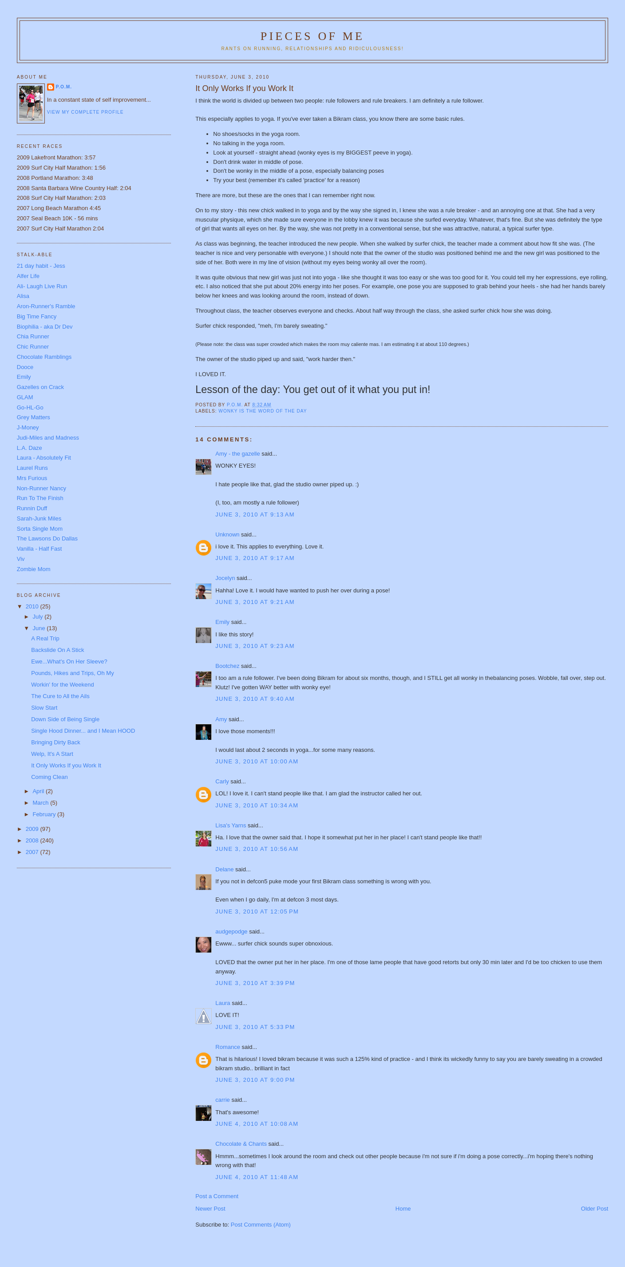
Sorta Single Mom (40, 528)
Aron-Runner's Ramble (46, 306)
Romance (227, 1047)
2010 (33, 606)
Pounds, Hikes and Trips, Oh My (72, 673)
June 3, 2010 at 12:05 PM (257, 911)
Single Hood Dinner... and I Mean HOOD (83, 730)
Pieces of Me (312, 36)
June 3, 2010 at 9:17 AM (255, 558)
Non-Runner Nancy (41, 488)
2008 (33, 840)
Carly (222, 781)
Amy (221, 719)
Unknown (227, 534)
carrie (222, 1099)
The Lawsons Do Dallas (47, 538)
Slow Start (44, 707)
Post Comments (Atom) (261, 1224)
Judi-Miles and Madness (48, 437)
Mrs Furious (32, 478)
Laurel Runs (32, 468)
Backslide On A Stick (57, 650)
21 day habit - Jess (41, 265)
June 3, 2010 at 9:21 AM (255, 602)
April (39, 791)
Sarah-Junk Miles (39, 518)
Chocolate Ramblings (44, 356)
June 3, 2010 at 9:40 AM (255, 698)
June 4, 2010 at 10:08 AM (256, 1123)
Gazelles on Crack (40, 387)
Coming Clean (49, 777)
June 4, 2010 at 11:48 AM (256, 1177)
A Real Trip (45, 638)
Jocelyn (225, 578)
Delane (224, 869)
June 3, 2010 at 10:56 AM (256, 849)
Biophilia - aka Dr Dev (45, 326)
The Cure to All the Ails (60, 696)
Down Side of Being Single (65, 719)
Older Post (594, 1208)
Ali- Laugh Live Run (42, 286)
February (44, 814)
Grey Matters (33, 417)
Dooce (25, 367)
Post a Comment (216, 1196)
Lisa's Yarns (230, 825)
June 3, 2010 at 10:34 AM (256, 805)
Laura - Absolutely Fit (44, 457)
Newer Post (210, 1208)
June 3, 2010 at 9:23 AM (255, 646)
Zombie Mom (34, 569)
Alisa (23, 296)
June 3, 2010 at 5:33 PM (255, 1027)
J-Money (28, 427)
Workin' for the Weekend (62, 684)
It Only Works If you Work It (66, 765)
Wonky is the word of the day (262, 411)
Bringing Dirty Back (55, 742)
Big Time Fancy (37, 316)
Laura (222, 1003)
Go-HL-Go (30, 407)
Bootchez (227, 666)
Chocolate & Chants (241, 1143)
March (41, 802)
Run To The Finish (40, 498)
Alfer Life (28, 276)
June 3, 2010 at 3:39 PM (255, 983)
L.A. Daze (29, 448)
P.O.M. (64, 86)
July (38, 616)
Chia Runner (33, 336)
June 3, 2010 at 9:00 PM (255, 1079)
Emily (222, 622)
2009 (33, 829)
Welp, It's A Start (52, 754)
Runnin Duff (32, 508)
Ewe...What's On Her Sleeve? (69, 661)
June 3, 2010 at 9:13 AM (255, 514)
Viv (21, 559)
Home (403, 1208)
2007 (33, 852)
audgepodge (231, 931)
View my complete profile (85, 112)
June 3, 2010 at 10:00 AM (256, 761)
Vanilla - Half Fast (39, 548)
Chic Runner (33, 346)
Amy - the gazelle (237, 453)
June (39, 628)
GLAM (25, 397)
